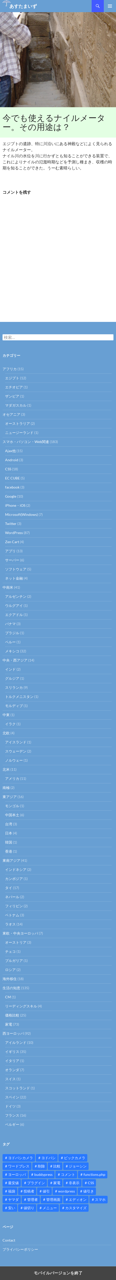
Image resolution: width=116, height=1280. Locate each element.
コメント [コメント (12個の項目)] (68, 1174)
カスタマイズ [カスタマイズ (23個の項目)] (76, 1208)
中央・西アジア (15, 660)
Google (10, 496)
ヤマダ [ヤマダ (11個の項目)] (13, 1199)
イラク (10, 724)
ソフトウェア (15, 569)
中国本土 (12, 815)
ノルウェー (14, 760)
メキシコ (12, 651)
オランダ (12, 1070)
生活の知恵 (11, 988)
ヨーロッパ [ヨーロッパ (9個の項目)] (17, 1174)
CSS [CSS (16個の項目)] (91, 1183)
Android (11, 460)
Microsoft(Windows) (21, 514)
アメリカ (12, 778)
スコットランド (17, 1088)
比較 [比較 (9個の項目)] (56, 1166)
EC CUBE (12, 478)
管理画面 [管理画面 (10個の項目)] (53, 1199)
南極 (6, 787)
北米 (6, 769)
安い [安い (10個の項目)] (11, 1208)
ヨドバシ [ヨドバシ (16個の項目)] (48, 1158)
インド (10, 669)
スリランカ (14, 687)
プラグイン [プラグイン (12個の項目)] (36, 1183)
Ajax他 (10, 451)
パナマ (10, 624)
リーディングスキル (21, 1006)
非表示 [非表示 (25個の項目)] (74, 1183)
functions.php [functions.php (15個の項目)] (94, 1174)
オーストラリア (17, 423)
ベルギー (12, 1124)
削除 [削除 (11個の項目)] (41, 1166)
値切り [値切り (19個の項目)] (29, 1208)
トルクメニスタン (19, 696)
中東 (6, 715)
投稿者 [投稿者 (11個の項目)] (29, 1191)
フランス (12, 1115)
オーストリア (15, 942)
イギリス (12, 1051)
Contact (9, 1240)
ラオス (10, 924)
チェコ (10, 951)
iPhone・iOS (15, 505)
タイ (8, 888)
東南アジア (11, 860)
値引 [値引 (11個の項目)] (46, 1191)
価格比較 (12, 1015)
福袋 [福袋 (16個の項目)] (11, 1191)
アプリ (10, 551)
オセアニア (11, 414)
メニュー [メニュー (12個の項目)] (50, 1208)
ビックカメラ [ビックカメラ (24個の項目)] (74, 1158)
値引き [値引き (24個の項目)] (88, 1191)
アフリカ (10, 369)
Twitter (10, 523)
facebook (12, 487)
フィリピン (14, 906)
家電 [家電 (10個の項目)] (56, 1183)
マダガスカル (15, 405)
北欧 (6, 733)
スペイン (12, 1097)
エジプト (12, 378)
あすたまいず (23, 6)
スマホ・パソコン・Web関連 (26, 441)
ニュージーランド (19, 432)
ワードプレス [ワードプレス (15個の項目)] (18, 1166)
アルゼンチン (15, 596)
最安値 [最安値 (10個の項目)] (13, 1183)
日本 (8, 833)
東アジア (10, 797)
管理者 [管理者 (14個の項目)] (32, 1199)
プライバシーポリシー (20, 1249)
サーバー (12, 560)
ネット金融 (14, 578)
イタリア (12, 1060)
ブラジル (12, 633)
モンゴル (12, 806)
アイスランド (15, 742)
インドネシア (15, 869)
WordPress (14, 533)
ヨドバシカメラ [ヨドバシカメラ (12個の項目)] (20, 1158)
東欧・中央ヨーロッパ (20, 933)
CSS (8, 469)
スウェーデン (15, 751)
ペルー (10, 642)
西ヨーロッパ (13, 1033)
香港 (8, 851)
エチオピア (14, 387)
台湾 (8, 824)
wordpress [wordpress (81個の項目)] (66, 1191)
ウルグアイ (14, 605)
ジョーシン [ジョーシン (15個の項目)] (78, 1166)
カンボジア (14, 878)
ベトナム (12, 915)
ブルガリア (14, 960)
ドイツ (10, 1106)
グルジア (12, 678)
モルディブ (14, 705)
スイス (10, 1079)
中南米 (8, 587)
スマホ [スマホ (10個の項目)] (100, 1199)
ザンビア (12, 396)
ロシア (10, 969)
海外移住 (10, 979)
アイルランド (15, 1042)
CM (8, 997)
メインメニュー (110, 6)
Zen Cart (12, 542)
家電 (8, 1024)
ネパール (12, 897)
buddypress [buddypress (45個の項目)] (43, 1174)
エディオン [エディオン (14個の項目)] (78, 1199)
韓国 (8, 842)
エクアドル (14, 614)
